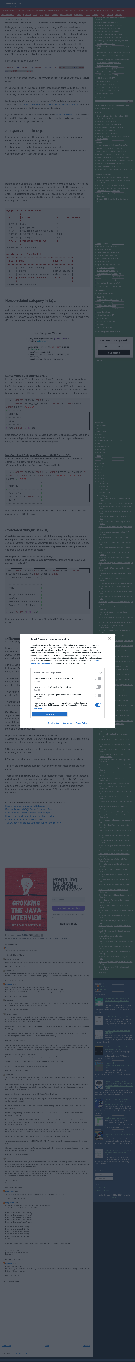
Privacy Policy (81, 723)
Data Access (67, 723)
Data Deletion (53, 723)
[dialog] (67, 681)
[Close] (110, 639)
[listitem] (67, 673)
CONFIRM (49, 714)
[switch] (98, 678)
